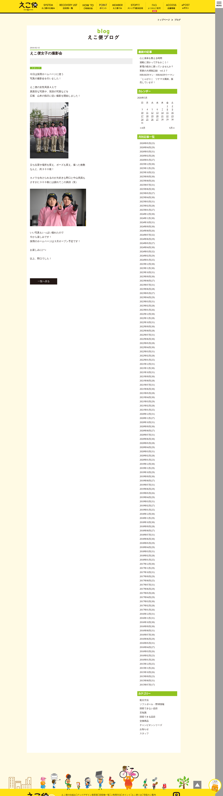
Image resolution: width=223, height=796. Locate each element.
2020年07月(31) (147, 435)
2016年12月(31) (147, 614)
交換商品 (144, 721)
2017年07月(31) (147, 585)
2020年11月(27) (147, 418)
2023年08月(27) (147, 281)
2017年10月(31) (147, 572)
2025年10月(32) (147, 172)
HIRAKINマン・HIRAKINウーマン (157, 75)
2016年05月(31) (147, 643)
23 (172, 116)
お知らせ (144, 729)
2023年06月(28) (147, 289)
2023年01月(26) (147, 310)
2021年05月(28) (147, 393)
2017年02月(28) (147, 605)
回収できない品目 (149, 708)
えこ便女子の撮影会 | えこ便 (28, 6)
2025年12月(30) (147, 164)
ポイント (126, 795)
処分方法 (144, 700)
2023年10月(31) (147, 272)
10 (142, 113)
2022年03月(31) (147, 351)
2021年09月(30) (147, 376)
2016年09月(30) (147, 626)
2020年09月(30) (147, 426)
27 (157, 119)
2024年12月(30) (147, 214)
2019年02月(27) (147, 505)
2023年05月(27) (147, 293)
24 (142, 119)
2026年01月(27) (147, 160)
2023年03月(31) (147, 301)
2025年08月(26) (147, 181)
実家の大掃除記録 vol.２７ (154, 71)
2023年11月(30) (147, 268)
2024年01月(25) (147, 260)
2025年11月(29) (147, 168)
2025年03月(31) (147, 201)
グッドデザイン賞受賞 (87, 795)
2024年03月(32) (147, 251)
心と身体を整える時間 (151, 58)
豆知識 (143, 712)
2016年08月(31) (147, 630)
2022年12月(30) (147, 314)
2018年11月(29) (147, 518)
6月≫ (172, 128)
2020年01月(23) (147, 460)
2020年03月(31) (147, 451)
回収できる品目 (147, 717)
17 (142, 116)
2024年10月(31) (147, 222)
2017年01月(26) (147, 610)
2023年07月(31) (147, 285)
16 (172, 113)
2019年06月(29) (147, 489)
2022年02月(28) (147, 356)
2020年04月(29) (147, 447)
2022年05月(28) (147, 343)
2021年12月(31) (147, 364)
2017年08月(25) (147, 580)
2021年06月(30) (147, 389)
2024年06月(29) (147, 239)
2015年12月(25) (147, 664)
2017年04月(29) (147, 597)
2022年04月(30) (147, 347)
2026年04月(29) (147, 147)
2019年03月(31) (147, 501)
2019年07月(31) (147, 485)
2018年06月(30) (147, 539)
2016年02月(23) (147, 655)
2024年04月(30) (147, 247)
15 (167, 113)
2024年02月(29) (147, 256)
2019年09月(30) (147, 476)
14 (162, 113)
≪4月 (142, 128)
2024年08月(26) (147, 231)
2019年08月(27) (147, 480)
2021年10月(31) (147, 372)
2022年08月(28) (147, 331)
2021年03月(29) (147, 401)
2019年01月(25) (147, 510)
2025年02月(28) (147, 206)
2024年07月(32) (147, 235)
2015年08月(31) (147, 680)
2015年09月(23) (147, 676)
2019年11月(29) (147, 468)
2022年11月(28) (147, 318)
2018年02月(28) (147, 555)
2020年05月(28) (147, 443)
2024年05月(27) (147, 243)
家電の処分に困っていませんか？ (156, 66)
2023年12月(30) (147, 264)
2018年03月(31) (147, 551)
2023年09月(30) (147, 276)
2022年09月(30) (147, 326)
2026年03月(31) (147, 151)
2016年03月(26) (147, 651)
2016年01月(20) (147, 660)
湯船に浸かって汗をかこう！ (154, 62)
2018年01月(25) (147, 560)
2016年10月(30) (147, 622)
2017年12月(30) (147, 564)
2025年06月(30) (147, 189)
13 (157, 113)
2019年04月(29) (147, 497)
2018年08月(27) (147, 530)
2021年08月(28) (147, 380)
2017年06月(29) (147, 589)
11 (147, 113)
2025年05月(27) (147, 193)
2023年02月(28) (147, 306)
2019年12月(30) (147, 464)
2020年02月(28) (147, 455)
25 (147, 119)
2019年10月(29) (147, 472)
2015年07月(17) (147, 685)
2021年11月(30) (147, 368)
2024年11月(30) (147, 218)
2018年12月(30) (147, 514)
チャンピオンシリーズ (151, 725)
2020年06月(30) (147, 439)
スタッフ (36, 68)
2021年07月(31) (147, 385)
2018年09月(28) (147, 526)
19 (152, 116)
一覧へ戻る (44, 281)
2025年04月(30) (147, 197)
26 (152, 119)
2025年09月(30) (147, 176)
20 (157, 116)
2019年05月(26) (147, 493)
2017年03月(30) (147, 601)
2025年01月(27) (147, 210)
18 (147, 116)
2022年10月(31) (147, 322)
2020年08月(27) (147, 430)
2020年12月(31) (147, 414)
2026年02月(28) (147, 156)
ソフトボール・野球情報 (152, 704)
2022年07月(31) (147, 335)
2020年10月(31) (147, 422)
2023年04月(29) (147, 297)
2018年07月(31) (147, 535)
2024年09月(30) (147, 226)
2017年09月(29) (147, 576)
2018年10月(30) (147, 522)
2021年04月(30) (147, 397)
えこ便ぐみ (137, 795)
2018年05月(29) (147, 543)
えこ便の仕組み (68, 795)
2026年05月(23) (147, 143)
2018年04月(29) (147, 547)
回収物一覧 (104, 795)
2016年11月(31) (147, 618)
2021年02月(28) (147, 405)
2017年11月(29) (147, 568)
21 (162, 116)
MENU (219, 4)
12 (152, 113)
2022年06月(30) (147, 339)
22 (167, 116)
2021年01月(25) (147, 410)
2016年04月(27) (147, 647)
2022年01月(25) (147, 360)
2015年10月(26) (147, 672)
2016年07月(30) (147, 635)
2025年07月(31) (147, 185)
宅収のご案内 (149, 795)
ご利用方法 (116, 795)
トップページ (163, 20)
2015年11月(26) (147, 668)
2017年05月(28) (147, 593)
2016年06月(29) (147, 639)
